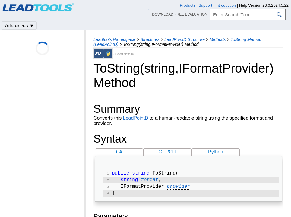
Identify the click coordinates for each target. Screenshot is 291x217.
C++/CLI (167, 151)
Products (187, 5)
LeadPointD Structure (184, 39)
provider (178, 188)
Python (215, 151)
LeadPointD (135, 118)
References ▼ (18, 25)
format (149, 181)
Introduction (225, 5)
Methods (218, 39)
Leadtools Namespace (114, 39)
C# (119, 151)
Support (205, 5)
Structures (150, 39)
